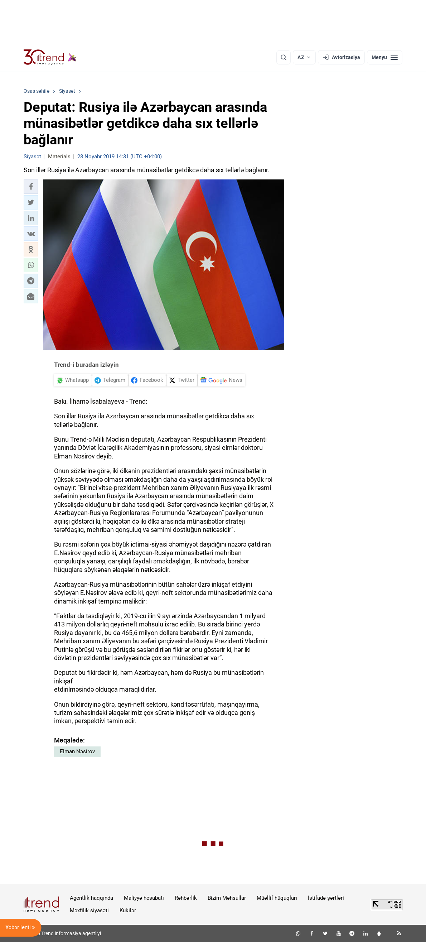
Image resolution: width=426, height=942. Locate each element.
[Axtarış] (283, 57)
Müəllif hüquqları (277, 898)
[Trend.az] (50, 57)
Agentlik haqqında (91, 898)
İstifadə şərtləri (326, 898)
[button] (31, 186)
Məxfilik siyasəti (89, 910)
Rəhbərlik (186, 898)
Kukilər (128, 910)
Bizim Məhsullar (227, 898)
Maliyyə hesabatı (144, 898)
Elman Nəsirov (77, 751)
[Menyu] (384, 57)
